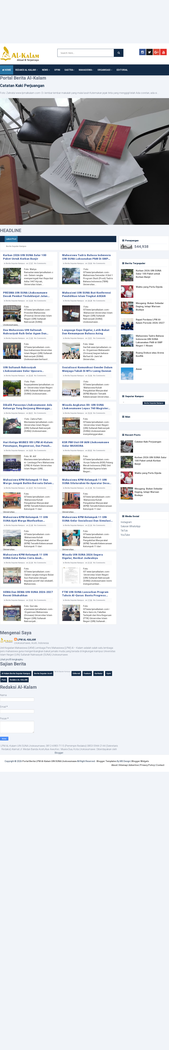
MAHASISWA (86, 70)
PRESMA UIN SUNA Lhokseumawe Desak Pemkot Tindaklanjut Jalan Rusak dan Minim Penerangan (25, 294)
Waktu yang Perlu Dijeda (149, 287)
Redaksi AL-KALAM (18, 681)
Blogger (59, 753)
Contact (160, 766)
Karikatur (98, 674)
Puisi (4, 681)
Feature (87, 674)
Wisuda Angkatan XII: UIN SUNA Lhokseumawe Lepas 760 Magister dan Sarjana (85, 407)
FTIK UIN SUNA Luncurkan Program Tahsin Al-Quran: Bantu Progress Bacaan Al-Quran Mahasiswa (85, 594)
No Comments (41, 263)
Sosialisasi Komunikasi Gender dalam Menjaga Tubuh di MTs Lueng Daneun (87, 369)
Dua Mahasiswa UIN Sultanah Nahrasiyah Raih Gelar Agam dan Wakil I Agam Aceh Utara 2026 (25, 332)
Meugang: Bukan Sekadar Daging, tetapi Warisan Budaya (150, 306)
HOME (6, 70)
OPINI (57, 70)
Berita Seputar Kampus (15, 263)
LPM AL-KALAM (26, 640)
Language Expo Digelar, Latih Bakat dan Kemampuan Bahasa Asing (85, 332)
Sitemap (123, 766)
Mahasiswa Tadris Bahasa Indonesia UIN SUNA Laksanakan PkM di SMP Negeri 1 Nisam (86, 257)
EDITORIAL (122, 70)
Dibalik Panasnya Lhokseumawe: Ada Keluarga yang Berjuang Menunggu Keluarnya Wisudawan (27, 407)
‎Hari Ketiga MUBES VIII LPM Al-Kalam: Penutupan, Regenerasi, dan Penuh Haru (28, 444)
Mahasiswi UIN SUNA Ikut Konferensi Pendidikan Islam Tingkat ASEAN (86, 294)
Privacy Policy (147, 766)
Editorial (76, 674)
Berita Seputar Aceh (43, 674)
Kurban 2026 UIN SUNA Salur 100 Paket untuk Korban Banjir (24, 257)
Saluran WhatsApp (130, 526)
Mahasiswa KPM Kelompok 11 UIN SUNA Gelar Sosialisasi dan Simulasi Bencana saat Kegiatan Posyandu (86, 519)
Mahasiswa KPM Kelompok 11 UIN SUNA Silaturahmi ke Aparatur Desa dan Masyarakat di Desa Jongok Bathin (85, 482)
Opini (108, 674)
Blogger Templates (106, 762)
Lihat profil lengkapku (11, 660)
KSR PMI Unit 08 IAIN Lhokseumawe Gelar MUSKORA (85, 444)
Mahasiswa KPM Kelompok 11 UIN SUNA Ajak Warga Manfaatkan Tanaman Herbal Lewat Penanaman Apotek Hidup (26, 519)
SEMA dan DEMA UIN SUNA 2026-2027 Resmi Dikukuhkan (28, 594)
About (114, 766)
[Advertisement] (64, 21)
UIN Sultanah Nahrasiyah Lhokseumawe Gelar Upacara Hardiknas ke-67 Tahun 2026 (22, 369)
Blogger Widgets (140, 762)
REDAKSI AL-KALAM (26, 70)
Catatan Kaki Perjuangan (22, 85)
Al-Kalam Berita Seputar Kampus (16, 674)
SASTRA (69, 70)
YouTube (125, 534)
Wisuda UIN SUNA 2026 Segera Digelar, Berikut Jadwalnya (82, 557)
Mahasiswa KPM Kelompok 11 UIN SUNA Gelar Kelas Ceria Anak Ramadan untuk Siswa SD (25, 557)
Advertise (134, 766)
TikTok (124, 530)
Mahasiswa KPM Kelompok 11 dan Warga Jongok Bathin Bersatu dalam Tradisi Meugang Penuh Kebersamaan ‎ (28, 482)
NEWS (46, 70)
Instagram (126, 522)
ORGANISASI (105, 70)
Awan (139, 369)
